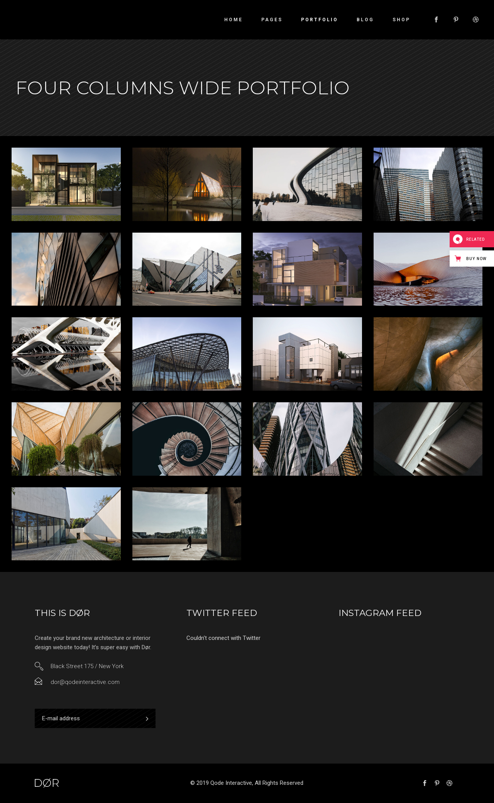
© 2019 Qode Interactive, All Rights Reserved (246, 782)
